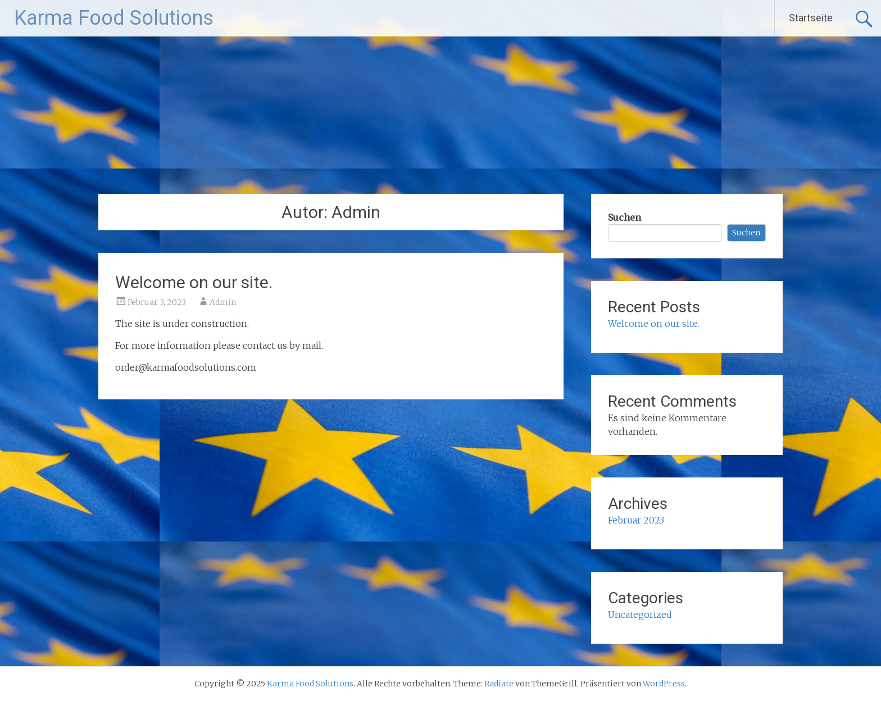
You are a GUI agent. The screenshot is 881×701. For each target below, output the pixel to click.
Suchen (624, 217)
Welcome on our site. (194, 282)
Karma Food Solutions (114, 18)
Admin (223, 302)
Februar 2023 (636, 520)
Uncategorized (640, 614)
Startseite (811, 18)
